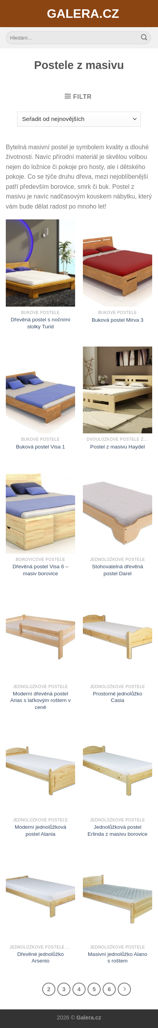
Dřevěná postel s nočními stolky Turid (40, 323)
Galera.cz (79, 13)
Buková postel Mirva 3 (118, 320)
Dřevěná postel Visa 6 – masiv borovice (40, 570)
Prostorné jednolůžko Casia (118, 697)
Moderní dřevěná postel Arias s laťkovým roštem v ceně (40, 700)
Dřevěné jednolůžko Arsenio (40, 957)
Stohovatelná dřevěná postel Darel (117, 570)
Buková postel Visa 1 (40, 447)
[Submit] (144, 38)
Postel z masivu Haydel (117, 447)
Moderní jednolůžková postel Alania (40, 830)
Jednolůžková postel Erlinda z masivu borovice (118, 830)
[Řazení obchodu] (79, 119)
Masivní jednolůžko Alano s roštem (117, 957)
